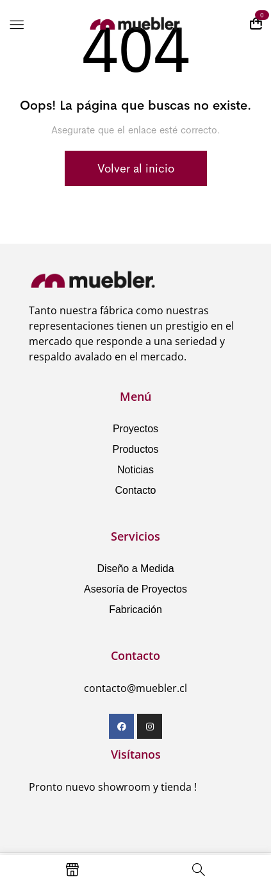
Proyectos (135, 428)
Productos (135, 449)
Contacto (135, 490)
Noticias (135, 469)
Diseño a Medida (135, 568)
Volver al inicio (135, 169)
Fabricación (135, 609)
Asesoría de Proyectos (135, 589)
